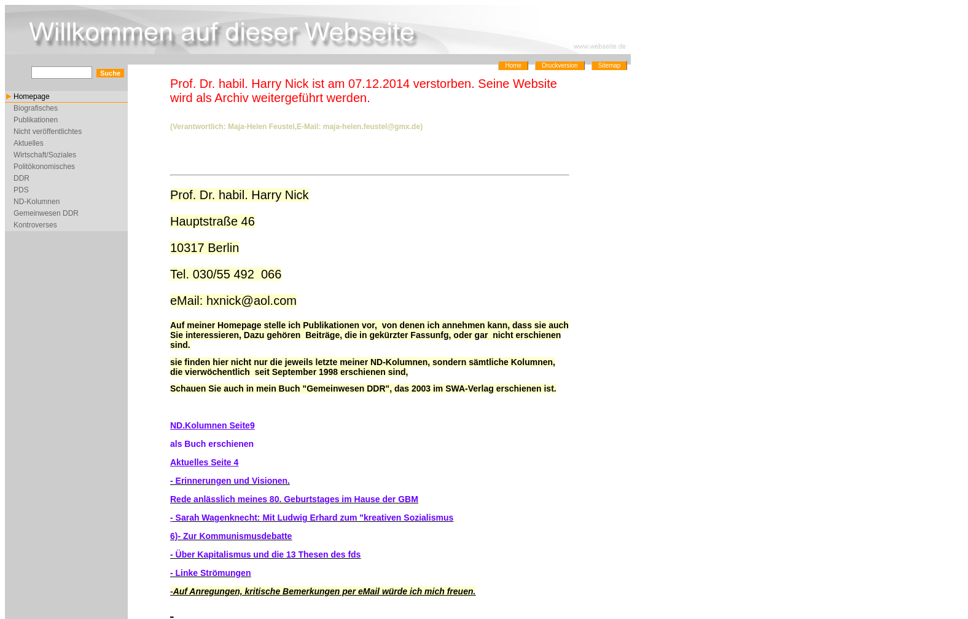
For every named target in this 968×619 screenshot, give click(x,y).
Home (513, 65)
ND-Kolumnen (37, 201)
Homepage (32, 96)
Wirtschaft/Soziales (45, 155)
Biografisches (36, 108)
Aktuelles (29, 143)
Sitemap (609, 65)
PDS (21, 190)
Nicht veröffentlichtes (48, 131)
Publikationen (36, 120)
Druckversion (559, 65)
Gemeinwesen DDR (46, 213)
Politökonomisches (44, 166)
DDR (21, 178)
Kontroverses (35, 225)
